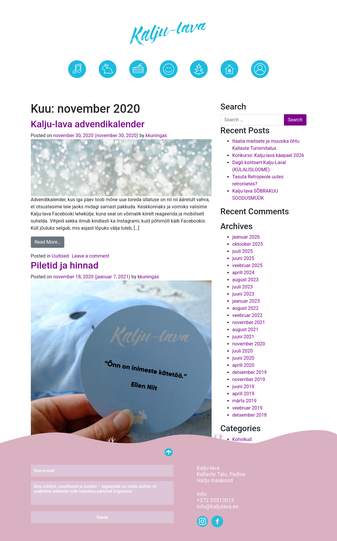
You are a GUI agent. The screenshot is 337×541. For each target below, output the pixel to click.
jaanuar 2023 (246, 301)
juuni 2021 (243, 336)
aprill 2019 (243, 393)
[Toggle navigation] (8, 6)
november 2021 (248, 322)
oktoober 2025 (247, 244)
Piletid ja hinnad (65, 265)
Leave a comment (90, 256)
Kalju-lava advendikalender (88, 124)
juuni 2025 (243, 258)
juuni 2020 (243, 358)
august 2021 (245, 329)
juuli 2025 (242, 251)
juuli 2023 (242, 287)
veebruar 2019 (247, 408)
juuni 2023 (243, 294)
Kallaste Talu (229, 85)
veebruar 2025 (247, 265)
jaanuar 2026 (246, 237)
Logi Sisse (260, 85)
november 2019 (248, 379)
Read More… (48, 242)
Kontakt (199, 85)
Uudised (168, 85)
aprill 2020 (243, 365)
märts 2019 (244, 401)
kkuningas (155, 135)
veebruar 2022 (247, 315)
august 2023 (245, 280)
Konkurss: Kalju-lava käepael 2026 (268, 155)
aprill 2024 (243, 272)
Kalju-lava (107, 85)
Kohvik (138, 85)
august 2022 (245, 308)
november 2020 (248, 344)
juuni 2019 (243, 386)
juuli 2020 (242, 351)
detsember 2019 (249, 372)
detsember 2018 (249, 415)
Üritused (77, 85)
